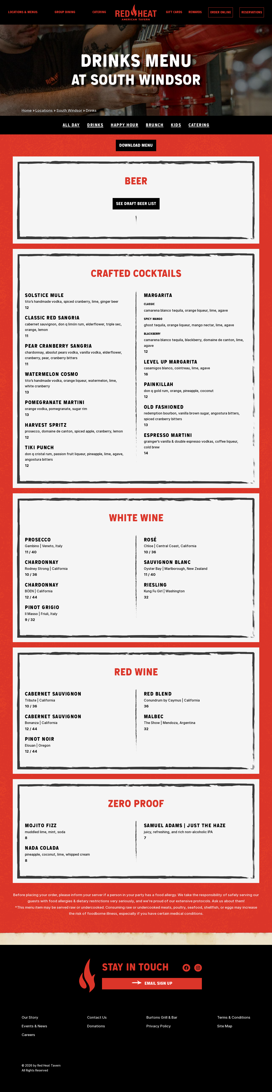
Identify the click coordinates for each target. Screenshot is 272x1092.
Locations (44, 110)
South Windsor (69, 110)
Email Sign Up (158, 983)
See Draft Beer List (136, 204)
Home (27, 110)
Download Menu (136, 145)
